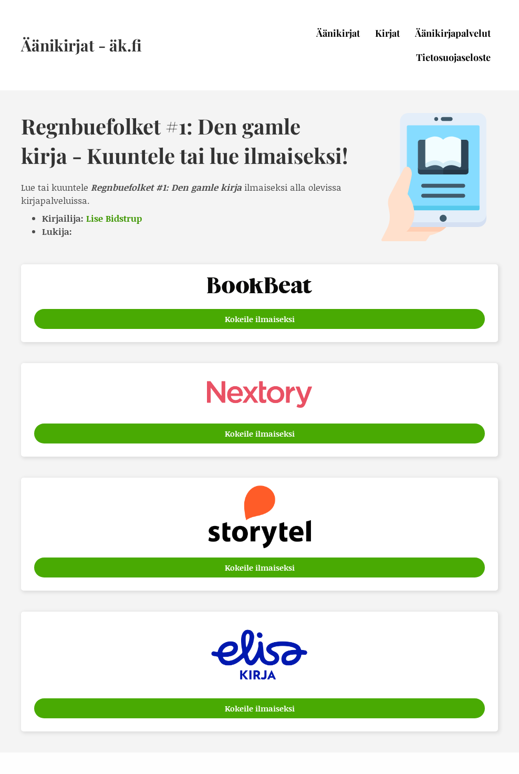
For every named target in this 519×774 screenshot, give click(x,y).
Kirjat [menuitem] (387, 33)
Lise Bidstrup (114, 218)
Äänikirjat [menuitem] (338, 33)
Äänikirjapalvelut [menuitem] (453, 33)
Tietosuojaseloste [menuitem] (453, 57)
